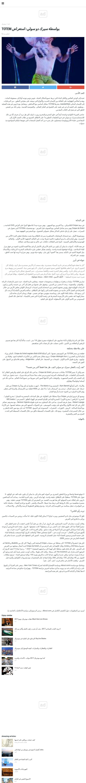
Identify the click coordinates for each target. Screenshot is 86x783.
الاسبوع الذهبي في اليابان (23, 779)
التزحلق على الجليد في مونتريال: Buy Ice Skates (30, 638)
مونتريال (4, 24)
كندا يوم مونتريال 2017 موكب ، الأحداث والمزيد (30, 658)
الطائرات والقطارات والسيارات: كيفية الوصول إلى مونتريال (33, 648)
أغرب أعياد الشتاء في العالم (23, 759)
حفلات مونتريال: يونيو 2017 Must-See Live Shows (31, 619)
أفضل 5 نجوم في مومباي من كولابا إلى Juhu (29, 750)
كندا (9, 24)
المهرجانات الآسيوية (21, 769)
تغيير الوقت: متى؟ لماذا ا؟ (23, 668)
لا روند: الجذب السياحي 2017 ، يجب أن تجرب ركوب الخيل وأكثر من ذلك (37, 629)
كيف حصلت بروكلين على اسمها (25, 740)
